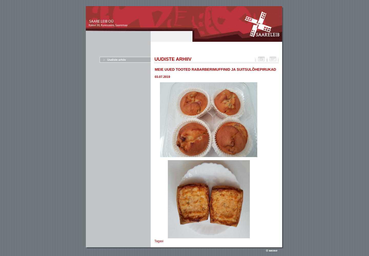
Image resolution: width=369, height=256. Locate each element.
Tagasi (159, 241)
